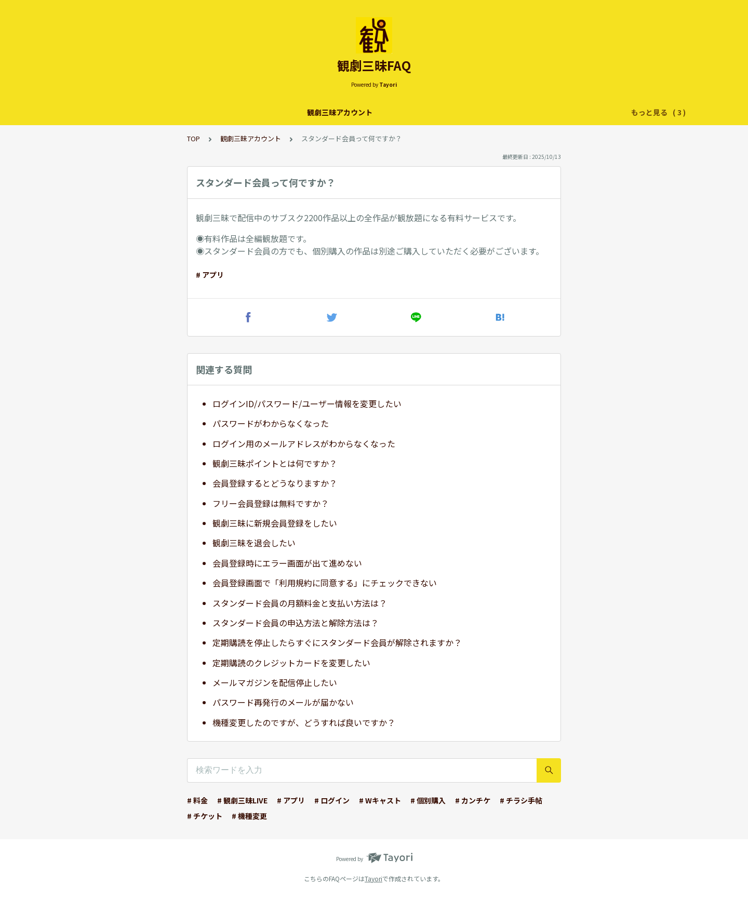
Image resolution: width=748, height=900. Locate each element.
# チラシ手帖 (521, 800)
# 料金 (197, 800)
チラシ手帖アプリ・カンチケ (418, 112)
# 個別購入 (428, 800)
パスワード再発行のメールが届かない (283, 702)
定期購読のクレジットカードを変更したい (291, 662)
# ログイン (332, 800)
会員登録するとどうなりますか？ (274, 483)
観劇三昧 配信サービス (320, 112)
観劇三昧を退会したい (254, 542)
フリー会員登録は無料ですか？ (270, 503)
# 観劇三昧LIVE (242, 800)
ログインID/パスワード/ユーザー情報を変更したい (307, 403)
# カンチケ (472, 800)
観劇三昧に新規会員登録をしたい (274, 523)
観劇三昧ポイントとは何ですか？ (274, 463)
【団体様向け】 (505, 112)
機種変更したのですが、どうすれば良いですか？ (303, 722)
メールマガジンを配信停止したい (274, 682)
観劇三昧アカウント (235, 112)
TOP (193, 138)
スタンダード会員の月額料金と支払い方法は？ (299, 603)
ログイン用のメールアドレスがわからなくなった (303, 443)
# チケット (204, 816)
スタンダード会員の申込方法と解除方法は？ (295, 622)
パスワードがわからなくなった (270, 423)
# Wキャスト (380, 800)
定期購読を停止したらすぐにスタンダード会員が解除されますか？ (337, 642)
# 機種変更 (249, 816)
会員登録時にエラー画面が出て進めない (287, 563)
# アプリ (210, 275)
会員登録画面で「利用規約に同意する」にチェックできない (324, 582)
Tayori (373, 878)
